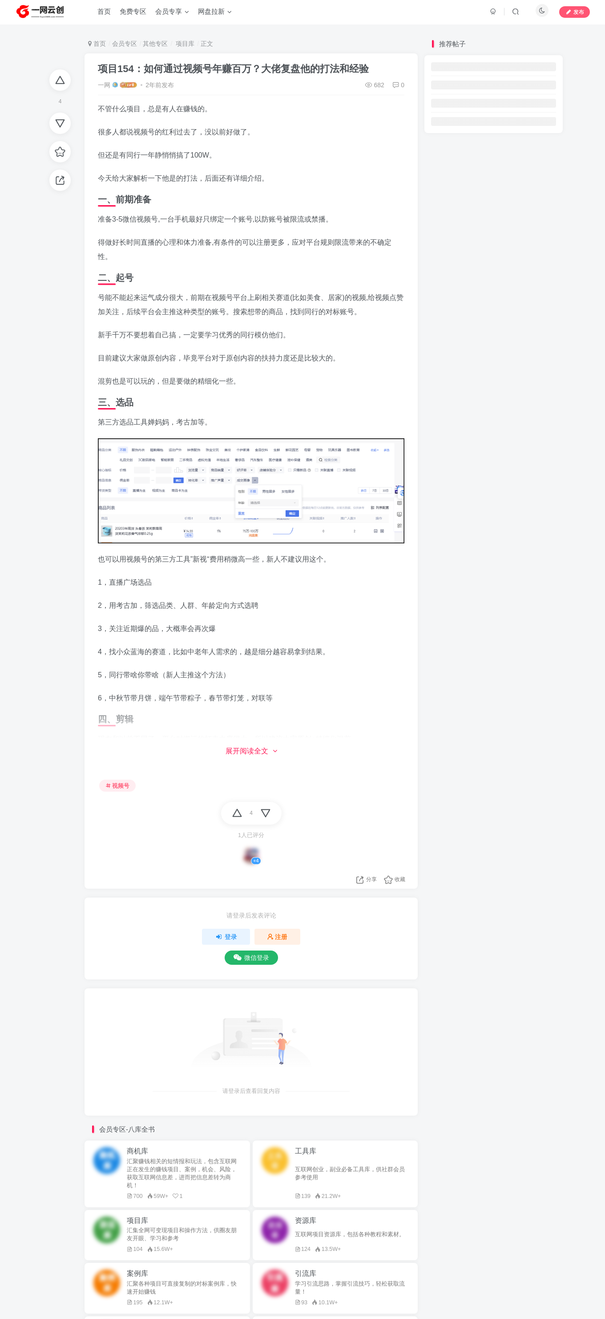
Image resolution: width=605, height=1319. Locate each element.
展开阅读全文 (251, 751)
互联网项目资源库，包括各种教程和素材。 (350, 1234)
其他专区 (155, 43)
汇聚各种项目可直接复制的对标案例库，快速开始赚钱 (182, 1288)
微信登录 (251, 957)
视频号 (117, 786)
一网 (104, 85)
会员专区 (124, 43)
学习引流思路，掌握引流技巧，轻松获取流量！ (350, 1288)
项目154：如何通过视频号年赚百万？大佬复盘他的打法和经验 (233, 68)
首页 (97, 43)
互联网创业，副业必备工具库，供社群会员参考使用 (350, 1173)
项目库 (184, 43)
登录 (226, 936)
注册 (277, 936)
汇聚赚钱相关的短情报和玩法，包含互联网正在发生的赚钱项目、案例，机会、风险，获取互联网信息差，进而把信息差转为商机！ (182, 1173)
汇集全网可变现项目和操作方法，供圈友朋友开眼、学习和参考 (182, 1234)
